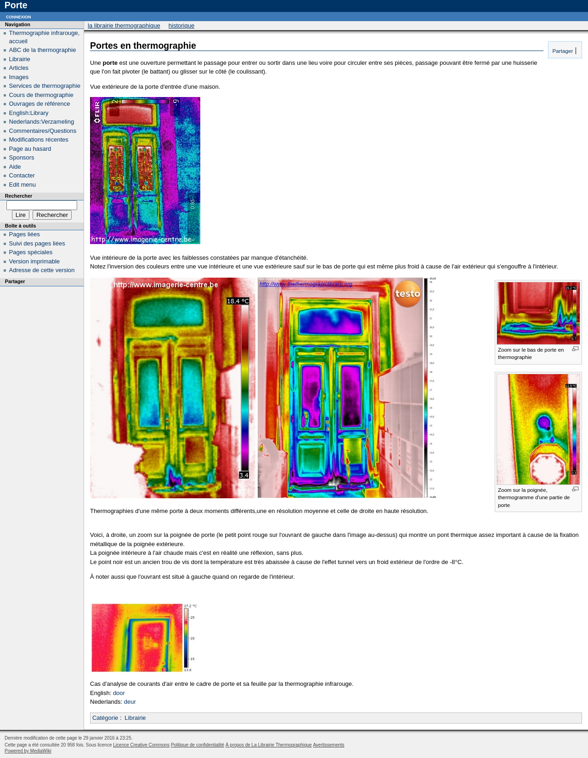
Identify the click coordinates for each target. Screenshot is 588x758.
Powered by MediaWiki (28, 750)
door (119, 693)
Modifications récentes (38, 139)
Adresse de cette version (42, 270)
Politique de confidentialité (197, 744)
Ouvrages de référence (39, 103)
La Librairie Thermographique (124, 25)
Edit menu (22, 184)
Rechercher (18, 196)
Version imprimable (34, 261)
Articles (19, 67)
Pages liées (24, 234)
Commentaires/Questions (43, 130)
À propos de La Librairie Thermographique (269, 744)
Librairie (135, 717)
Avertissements (328, 744)
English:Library (29, 112)
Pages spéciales (31, 252)
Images (19, 77)
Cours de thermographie (41, 94)
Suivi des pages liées (37, 243)
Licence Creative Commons (141, 744)
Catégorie (105, 717)
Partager (562, 51)
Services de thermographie (44, 85)
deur (130, 701)
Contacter (22, 175)
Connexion (18, 16)
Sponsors (21, 157)
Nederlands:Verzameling (41, 121)
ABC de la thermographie (42, 49)
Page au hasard (30, 148)
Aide (15, 166)
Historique (181, 25)
